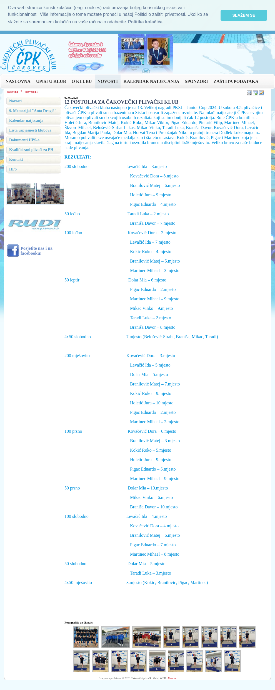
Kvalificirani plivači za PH (31, 150)
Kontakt (16, 159)
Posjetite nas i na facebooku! (36, 251)
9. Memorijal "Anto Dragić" (32, 111)
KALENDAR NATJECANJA (151, 81)
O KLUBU (81, 81)
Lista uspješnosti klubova (30, 130)
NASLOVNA (18, 81)
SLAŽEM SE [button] (243, 15)
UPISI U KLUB (51, 81)
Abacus (172, 678)
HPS (13, 169)
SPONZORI (196, 81)
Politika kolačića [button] (145, 21)
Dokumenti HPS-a (24, 140)
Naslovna (12, 91)
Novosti (15, 101)
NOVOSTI (108, 81)
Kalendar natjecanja (26, 120)
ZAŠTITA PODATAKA (236, 81)
